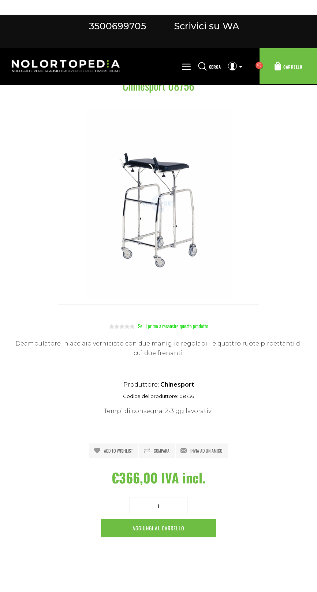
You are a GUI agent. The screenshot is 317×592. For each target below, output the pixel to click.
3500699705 (117, 26)
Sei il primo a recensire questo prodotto (173, 326)
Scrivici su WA (205, 26)
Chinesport (177, 384)
